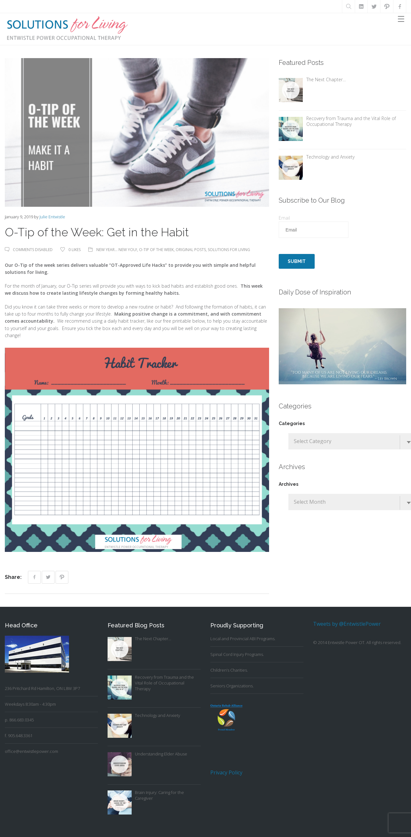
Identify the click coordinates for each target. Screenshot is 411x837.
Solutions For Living (229, 249)
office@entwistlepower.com (31, 751)
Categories (292, 423)
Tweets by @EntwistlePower (347, 623)
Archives (288, 484)
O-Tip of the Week (156, 249)
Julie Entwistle (52, 217)
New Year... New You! (116, 249)
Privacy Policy (226, 772)
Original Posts (191, 249)
